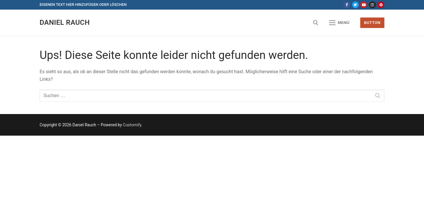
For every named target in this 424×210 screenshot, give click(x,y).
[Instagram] (372, 4)
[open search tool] (315, 22)
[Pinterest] (381, 4)
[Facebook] (346, 4)
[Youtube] (364, 4)
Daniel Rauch (65, 22)
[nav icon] (339, 23)
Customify (132, 125)
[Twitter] (355, 4)
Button (372, 22)
